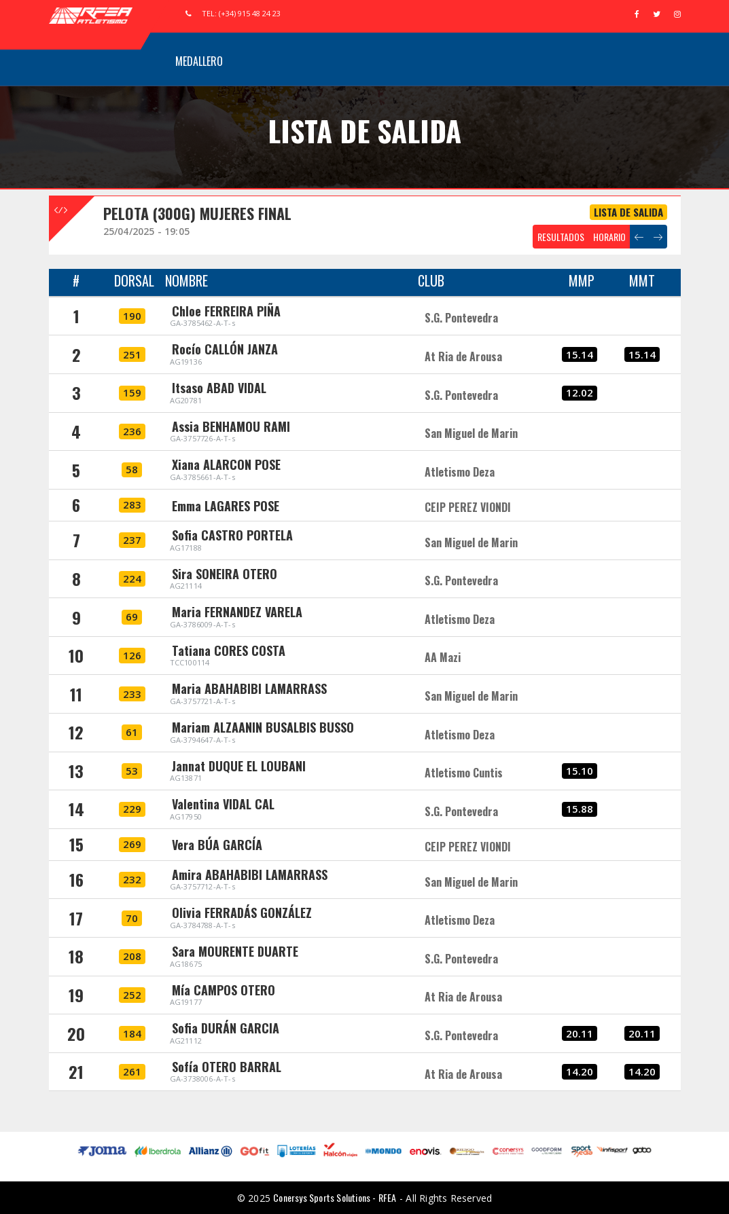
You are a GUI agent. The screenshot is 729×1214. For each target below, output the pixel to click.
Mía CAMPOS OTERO (223, 990)
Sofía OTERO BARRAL (226, 1066)
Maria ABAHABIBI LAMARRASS (249, 688)
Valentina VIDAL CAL (223, 804)
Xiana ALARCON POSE (226, 464)
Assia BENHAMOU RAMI (231, 426)
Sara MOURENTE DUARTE (235, 951)
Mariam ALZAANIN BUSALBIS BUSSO (263, 727)
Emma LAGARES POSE (225, 506)
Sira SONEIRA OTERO (224, 574)
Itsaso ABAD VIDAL (219, 388)
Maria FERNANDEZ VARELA (237, 612)
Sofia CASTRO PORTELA (232, 535)
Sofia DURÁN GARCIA (225, 1028)
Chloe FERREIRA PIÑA (226, 311)
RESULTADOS (560, 236)
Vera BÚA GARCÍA (217, 844)
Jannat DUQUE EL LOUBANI (239, 766)
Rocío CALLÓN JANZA (225, 349)
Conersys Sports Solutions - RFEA (334, 1197)
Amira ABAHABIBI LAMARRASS (249, 874)
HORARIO (609, 236)
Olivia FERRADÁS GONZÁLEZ (242, 912)
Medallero (199, 61)
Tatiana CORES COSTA (228, 650)
